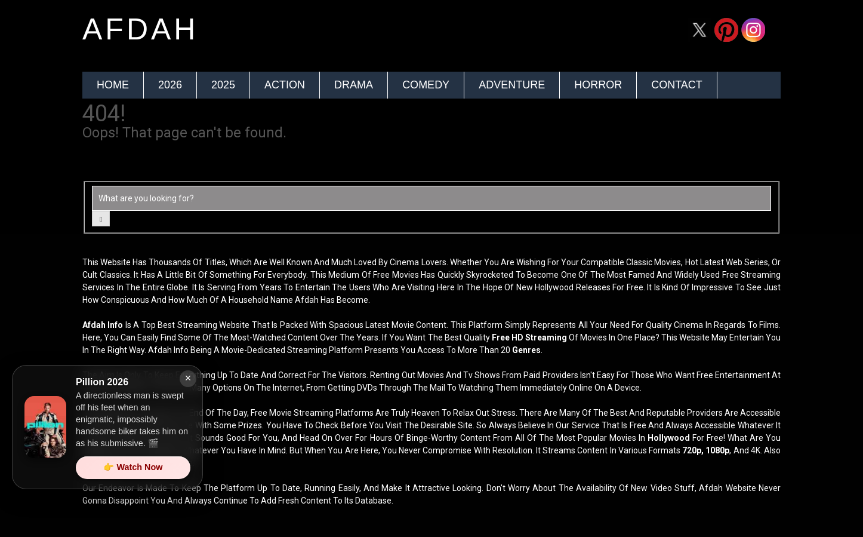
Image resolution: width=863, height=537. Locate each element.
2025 (223, 85)
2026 (170, 85)
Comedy (425, 85)
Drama (353, 85)
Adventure (512, 85)
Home (113, 85)
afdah (140, 29)
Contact (676, 85)
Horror (598, 85)
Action (284, 85)
